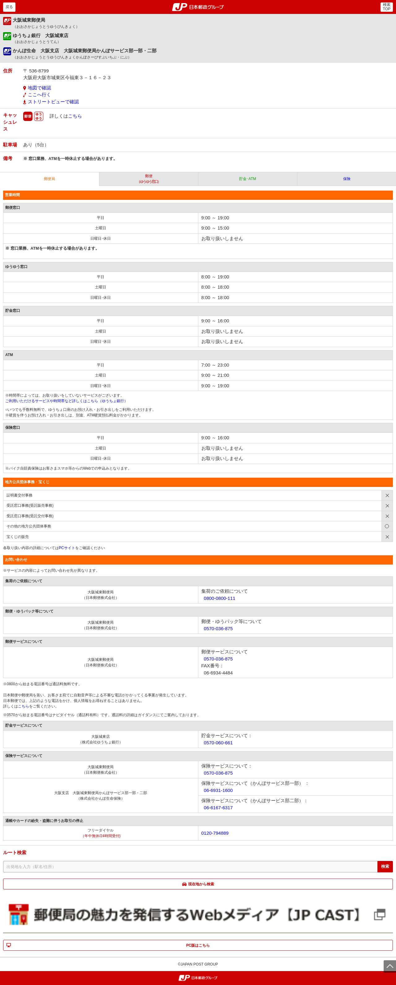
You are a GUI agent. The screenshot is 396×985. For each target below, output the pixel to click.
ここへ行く (39, 94)
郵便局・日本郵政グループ (198, 7)
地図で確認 (39, 87)
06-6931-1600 (218, 790)
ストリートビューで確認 (53, 101)
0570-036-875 (218, 628)
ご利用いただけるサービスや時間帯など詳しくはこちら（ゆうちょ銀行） (66, 401)
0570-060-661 (218, 742)
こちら (75, 115)
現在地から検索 (201, 884)
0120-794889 (215, 833)
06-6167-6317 (218, 807)
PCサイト (67, 548)
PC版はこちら (198, 945)
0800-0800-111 (219, 598)
